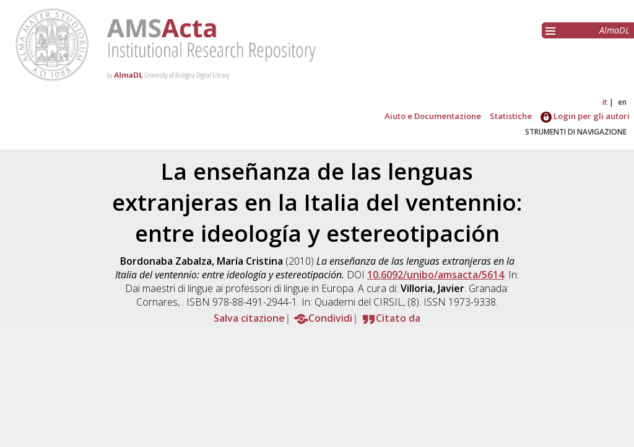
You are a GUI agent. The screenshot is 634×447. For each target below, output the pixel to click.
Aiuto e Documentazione (432, 116)
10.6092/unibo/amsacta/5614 (435, 274)
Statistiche (511, 116)
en (622, 102)
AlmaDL (614, 30)
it (604, 102)
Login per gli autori (585, 116)
